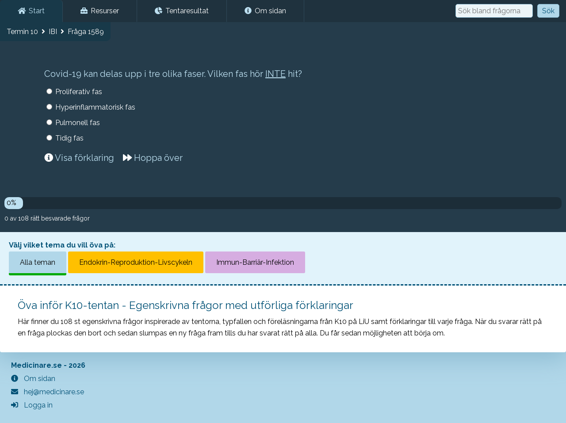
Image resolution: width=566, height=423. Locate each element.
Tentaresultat (182, 11)
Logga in (32, 405)
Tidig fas (69, 138)
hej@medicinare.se (47, 392)
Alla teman (37, 262)
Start (31, 11)
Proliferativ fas (78, 92)
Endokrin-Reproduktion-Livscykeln (135, 262)
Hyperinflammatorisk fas (95, 107)
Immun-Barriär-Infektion (255, 262)
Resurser (99, 11)
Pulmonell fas (77, 122)
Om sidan (265, 11)
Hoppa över (153, 157)
